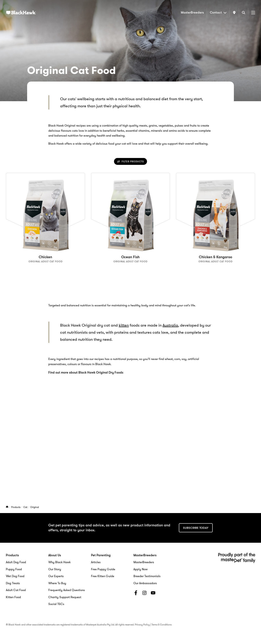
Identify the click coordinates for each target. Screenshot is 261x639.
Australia (170, 325)
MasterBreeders (192, 12)
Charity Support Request (64, 597)
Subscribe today (195, 528)
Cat (25, 507)
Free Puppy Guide (103, 569)
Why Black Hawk (59, 562)
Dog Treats (13, 583)
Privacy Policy (142, 624)
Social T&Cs (56, 604)
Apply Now (140, 569)
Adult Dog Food (16, 562)
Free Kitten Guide (102, 576)
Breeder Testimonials (147, 576)
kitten (124, 325)
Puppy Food (14, 569)
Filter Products (130, 161)
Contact (218, 12)
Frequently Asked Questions (66, 590)
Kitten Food (13, 597)
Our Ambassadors (145, 583)
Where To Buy (57, 583)
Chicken (45, 257)
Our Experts (56, 576)
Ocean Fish (130, 257)
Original (34, 507)
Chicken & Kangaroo (215, 257)
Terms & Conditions (162, 624)
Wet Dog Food (15, 576)
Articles (96, 562)
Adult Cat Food (16, 590)
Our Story (54, 569)
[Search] (243, 12)
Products (16, 507)
